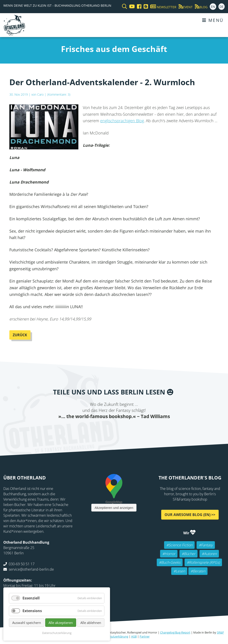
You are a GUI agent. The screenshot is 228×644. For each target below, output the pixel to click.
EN (213, 6)
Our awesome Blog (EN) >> (190, 514)
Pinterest (140, 428)
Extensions (32, 610)
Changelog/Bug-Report (175, 632)
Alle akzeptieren (61, 622)
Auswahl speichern (26, 622)
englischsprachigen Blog (122, 120)
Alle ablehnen (90, 622)
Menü (213, 20)
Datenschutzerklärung (113, 636)
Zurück (20, 334)
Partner (145, 636)
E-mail (105, 428)
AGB (134, 636)
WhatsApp (122, 428)
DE (222, 6)
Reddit (114, 428)
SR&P (220, 632)
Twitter (96, 428)
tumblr (131, 428)
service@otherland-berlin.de (31, 569)
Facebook (87, 428)
